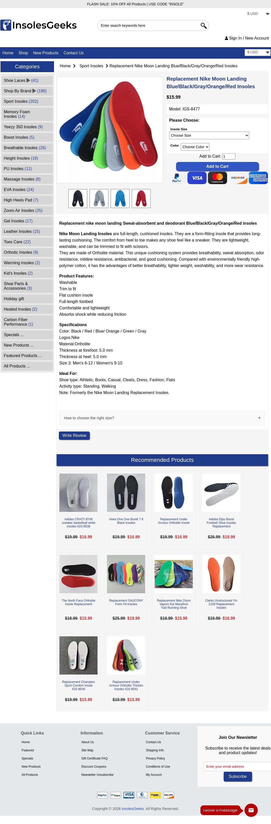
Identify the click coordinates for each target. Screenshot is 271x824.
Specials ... (14, 335)
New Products (46, 53)
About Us (87, 742)
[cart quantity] (228, 156)
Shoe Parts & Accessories (18, 286)
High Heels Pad (21, 200)
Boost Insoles (19, 137)
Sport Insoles (91, 66)
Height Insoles (21, 158)
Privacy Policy (155, 758)
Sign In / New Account (247, 38)
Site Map (87, 750)
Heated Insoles (20, 309)
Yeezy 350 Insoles (23, 127)
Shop (23, 53)
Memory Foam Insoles (17, 114)
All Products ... (17, 366)
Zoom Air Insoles (23, 210)
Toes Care (17, 242)
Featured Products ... (23, 355)
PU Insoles (18, 169)
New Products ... (19, 345)
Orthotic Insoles (21, 252)
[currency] (258, 14)
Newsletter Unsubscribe (97, 774)
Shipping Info (155, 750)
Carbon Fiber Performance (18, 322)
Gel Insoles (18, 221)
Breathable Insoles (25, 148)
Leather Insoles (22, 231)
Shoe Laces (21, 80)
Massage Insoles (22, 179)
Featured (28, 750)
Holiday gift (14, 299)
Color (174, 145)
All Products (30, 774)
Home (8, 53)
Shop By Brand (25, 91)
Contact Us (74, 53)
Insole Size (178, 129)
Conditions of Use (158, 766)
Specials (27, 758)
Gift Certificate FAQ (94, 758)
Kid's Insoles (18, 273)
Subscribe (238, 776)
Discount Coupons (93, 766)
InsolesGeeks (133, 809)
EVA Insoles (19, 189)
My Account (154, 774)
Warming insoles (22, 263)
